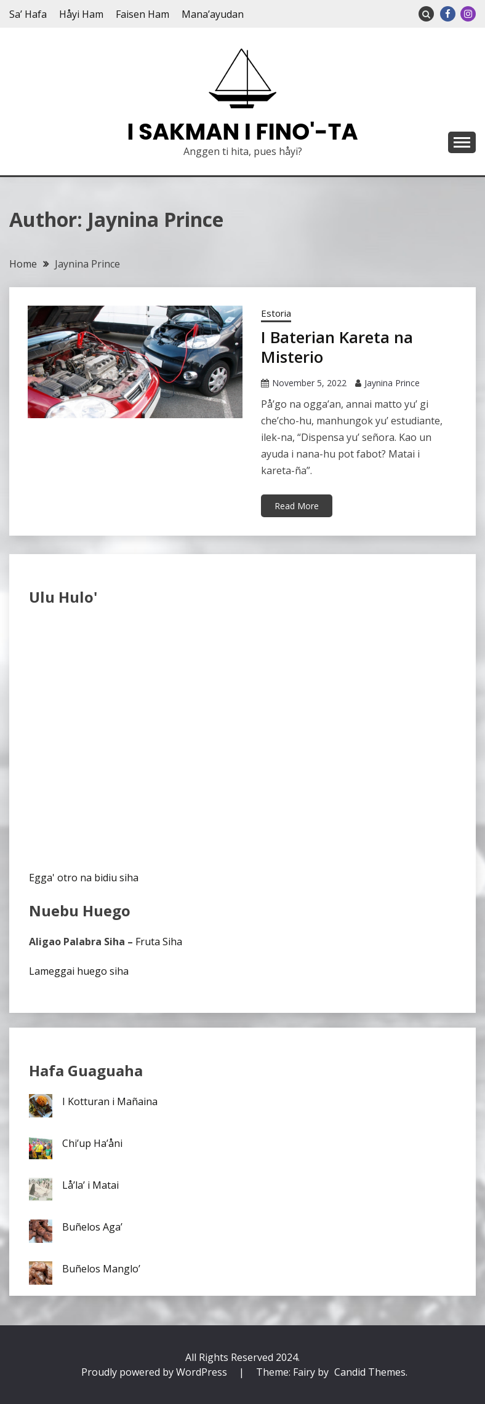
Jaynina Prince (392, 383)
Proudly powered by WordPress (155, 1372)
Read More (297, 506)
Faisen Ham (142, 14)
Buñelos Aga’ (92, 1227)
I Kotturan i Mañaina (110, 1101)
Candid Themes (370, 1372)
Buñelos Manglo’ (101, 1268)
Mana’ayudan (213, 14)
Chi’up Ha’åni (92, 1143)
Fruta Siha (158, 941)
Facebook (447, 14)
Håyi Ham (81, 14)
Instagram (468, 14)
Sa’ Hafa (28, 14)
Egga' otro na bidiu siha (83, 877)
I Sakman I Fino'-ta (242, 132)
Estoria (276, 313)
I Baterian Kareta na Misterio (337, 347)
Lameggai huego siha (79, 971)
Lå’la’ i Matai (90, 1185)
